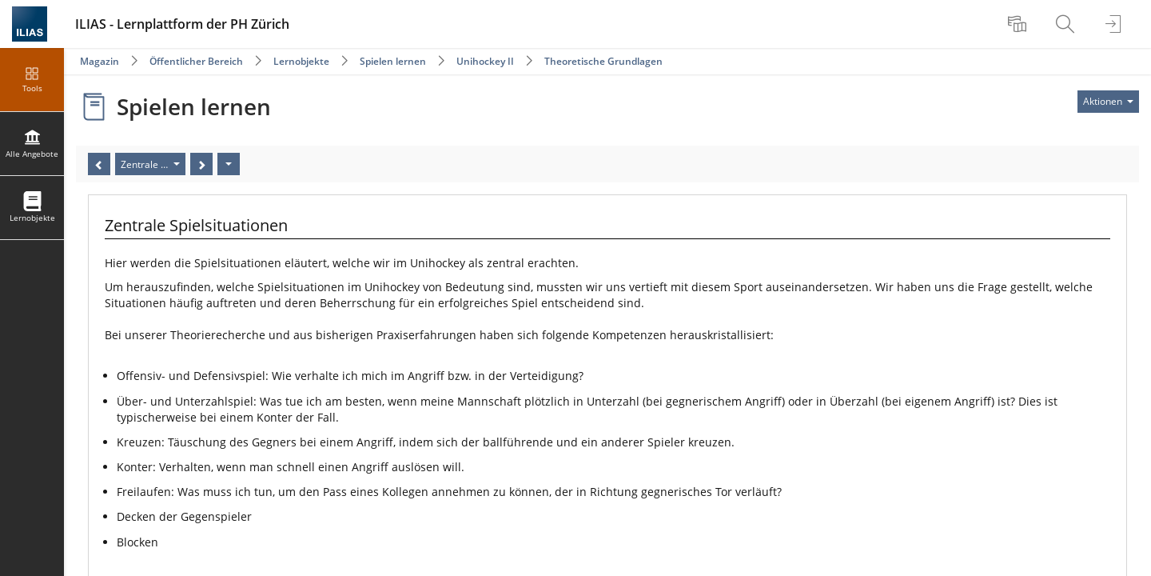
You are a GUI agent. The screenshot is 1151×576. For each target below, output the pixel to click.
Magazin (99, 61)
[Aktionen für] (1108, 101)
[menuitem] (1019, 24)
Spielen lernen (393, 61)
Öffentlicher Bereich (196, 61)
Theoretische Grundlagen (603, 61)
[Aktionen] (228, 164)
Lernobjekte (301, 61)
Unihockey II (485, 61)
